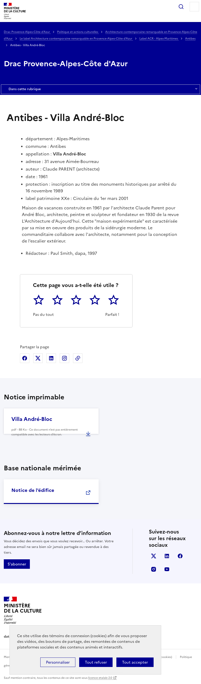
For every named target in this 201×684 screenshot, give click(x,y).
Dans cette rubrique (100, 89)
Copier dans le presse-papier (77, 358)
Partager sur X (38, 358)
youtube (167, 569)
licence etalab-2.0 (100, 678)
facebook (180, 556)
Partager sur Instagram (64, 358)
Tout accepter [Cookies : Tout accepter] (135, 662)
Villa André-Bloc (31, 419)
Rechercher (181, 6)
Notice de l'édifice (32, 490)
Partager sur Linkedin (51, 358)
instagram (153, 569)
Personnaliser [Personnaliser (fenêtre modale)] (58, 662)
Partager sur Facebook (24, 358)
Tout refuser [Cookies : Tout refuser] (96, 662)
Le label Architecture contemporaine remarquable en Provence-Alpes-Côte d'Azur (76, 38)
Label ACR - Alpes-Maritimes (159, 38)
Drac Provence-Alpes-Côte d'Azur (27, 32)
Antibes (190, 38)
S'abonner (17, 564)
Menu (194, 6)
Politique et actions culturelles (78, 32)
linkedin (167, 556)
